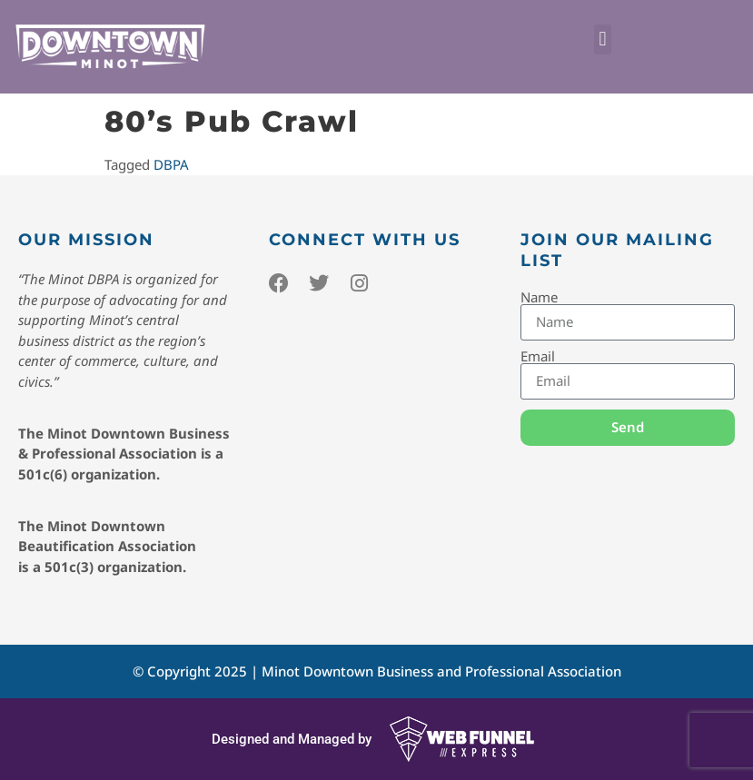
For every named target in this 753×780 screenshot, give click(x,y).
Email (537, 356)
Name (539, 297)
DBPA (171, 164)
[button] (602, 39)
